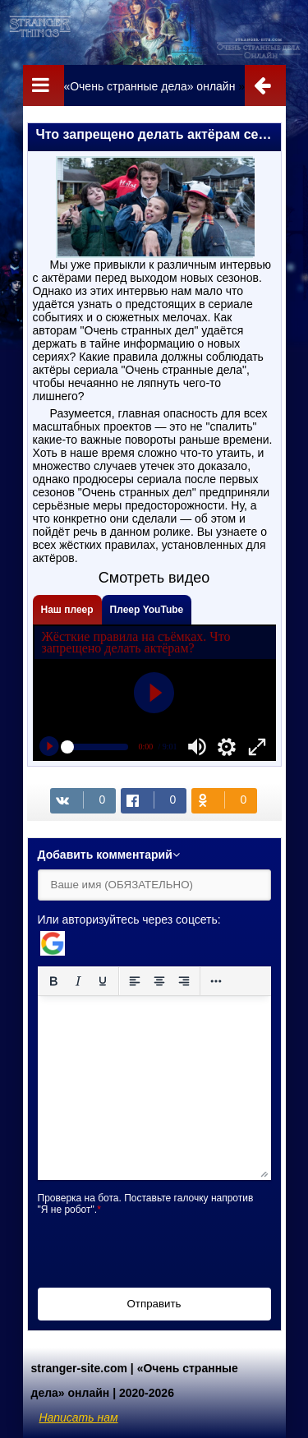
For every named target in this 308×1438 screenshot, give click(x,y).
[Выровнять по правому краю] (184, 981)
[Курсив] (78, 981)
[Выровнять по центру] (159, 981)
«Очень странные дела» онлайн (149, 86)
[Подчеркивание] (102, 981)
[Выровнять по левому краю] (134, 981)
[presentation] (162, 1247)
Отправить (153, 1303)
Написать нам (78, 1417)
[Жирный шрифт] (53, 981)
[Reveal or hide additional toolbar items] (216, 981)
